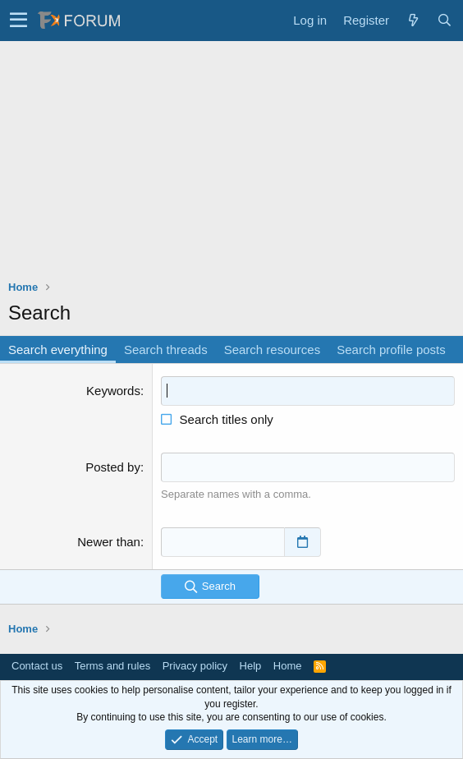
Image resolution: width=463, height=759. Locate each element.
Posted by (112, 467)
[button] (18, 20)
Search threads (166, 349)
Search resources (272, 349)
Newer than (108, 542)
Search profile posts (391, 349)
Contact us (36, 666)
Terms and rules (112, 666)
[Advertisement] (231, 164)
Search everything (58, 349)
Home (287, 666)
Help (251, 666)
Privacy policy (195, 666)
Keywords (113, 391)
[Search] (444, 20)
